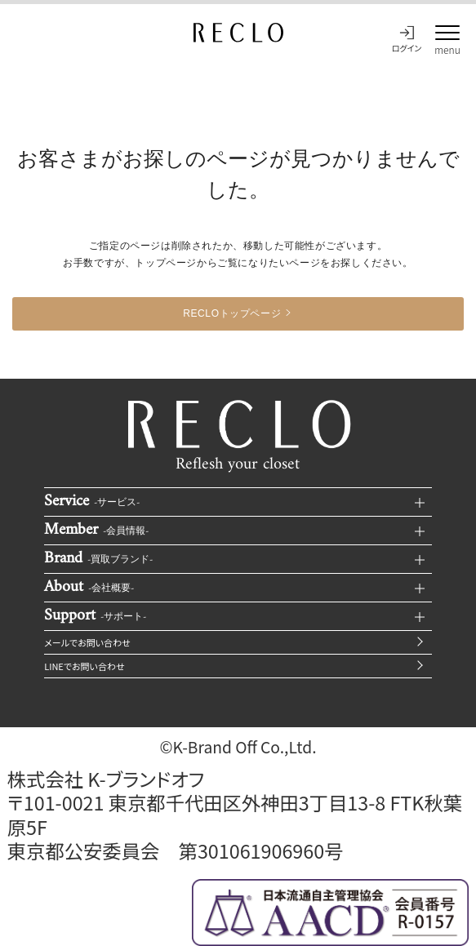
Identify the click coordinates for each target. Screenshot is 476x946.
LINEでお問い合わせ (84, 666)
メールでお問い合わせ (87, 642)
